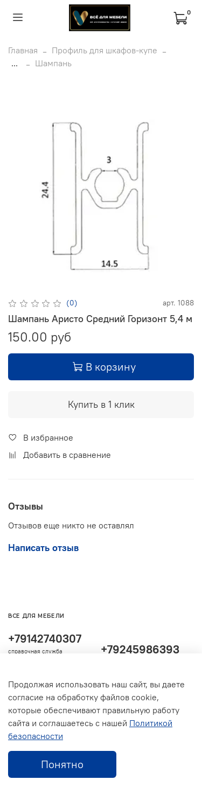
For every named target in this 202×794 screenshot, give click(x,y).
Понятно (62, 764)
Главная (23, 50)
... (14, 63)
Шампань (53, 63)
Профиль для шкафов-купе (104, 50)
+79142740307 (44, 638)
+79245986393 (140, 649)
